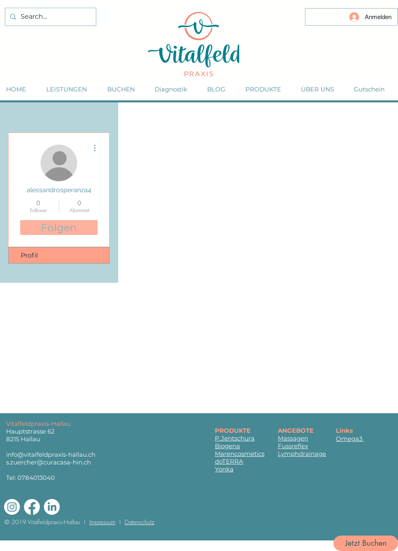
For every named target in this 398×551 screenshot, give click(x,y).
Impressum (102, 522)
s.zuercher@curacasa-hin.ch (48, 462)
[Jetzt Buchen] (365, 543)
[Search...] (50, 17)
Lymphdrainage (302, 454)
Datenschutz (139, 522)
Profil (29, 255)
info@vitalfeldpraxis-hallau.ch (50, 454)
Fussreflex (293, 446)
